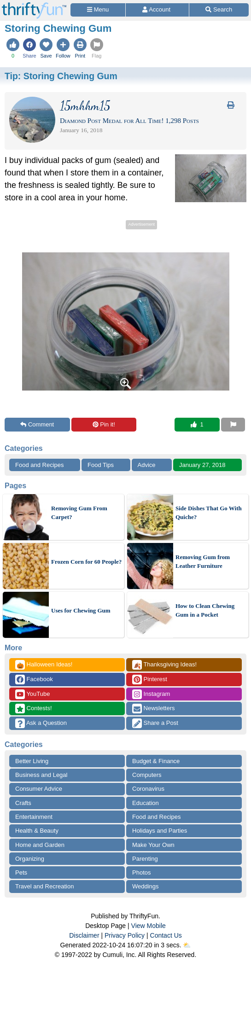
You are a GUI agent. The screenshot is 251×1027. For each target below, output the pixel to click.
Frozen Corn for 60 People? (86, 561)
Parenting (145, 858)
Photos (141, 872)
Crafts (23, 802)
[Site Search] (219, 10)
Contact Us (166, 935)
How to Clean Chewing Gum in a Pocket (204, 610)
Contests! (33, 708)
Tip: (61, 76)
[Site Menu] (97, 10)
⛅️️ (187, 945)
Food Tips (101, 464)
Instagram (151, 694)
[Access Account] (157, 10)
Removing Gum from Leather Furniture (202, 562)
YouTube (32, 694)
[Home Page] (34, 5)
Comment (37, 424)
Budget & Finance (156, 761)
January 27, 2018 (202, 464)
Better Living (31, 761)
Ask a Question (41, 723)
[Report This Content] (233, 425)
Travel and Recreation (44, 886)
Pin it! (104, 424)
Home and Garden (39, 844)
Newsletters (153, 708)
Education (145, 802)
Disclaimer (84, 935)
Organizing (29, 858)
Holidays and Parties (159, 830)
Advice (147, 464)
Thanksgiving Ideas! (164, 665)
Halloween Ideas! (43, 665)
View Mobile (148, 925)
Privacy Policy (125, 935)
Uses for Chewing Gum (81, 610)
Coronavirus (148, 788)
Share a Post (155, 723)
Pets (21, 872)
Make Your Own (153, 844)
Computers (147, 774)
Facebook (34, 679)
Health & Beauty (36, 830)
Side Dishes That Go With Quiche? (208, 513)
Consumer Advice (38, 788)
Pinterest (149, 679)
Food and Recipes (39, 464)
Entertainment (34, 816)
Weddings (145, 886)
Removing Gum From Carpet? (79, 513)
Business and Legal (41, 774)
